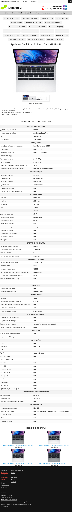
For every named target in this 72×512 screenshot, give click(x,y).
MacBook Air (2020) (16, 22)
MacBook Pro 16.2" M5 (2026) (17, 27)
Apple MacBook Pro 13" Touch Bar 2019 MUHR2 (18, 463)
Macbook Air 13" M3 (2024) (11, 35)
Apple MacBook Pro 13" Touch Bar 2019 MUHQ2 (54, 445)
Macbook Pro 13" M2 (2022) (30, 18)
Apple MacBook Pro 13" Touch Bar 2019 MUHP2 (54, 463)
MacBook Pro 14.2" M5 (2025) (37, 27)
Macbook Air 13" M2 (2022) (11, 18)
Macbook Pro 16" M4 (47, 31)
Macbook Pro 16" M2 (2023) (35, 39)
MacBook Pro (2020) (62, 18)
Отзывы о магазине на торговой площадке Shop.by (16, 504)
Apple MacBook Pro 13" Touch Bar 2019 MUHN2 (18, 445)
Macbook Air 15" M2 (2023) (17, 39)
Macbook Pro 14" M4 (62, 31)
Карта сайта (4, 506)
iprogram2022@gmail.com (10, 1)
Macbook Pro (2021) (47, 18)
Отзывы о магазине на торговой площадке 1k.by (15, 502)
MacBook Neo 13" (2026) (56, 27)
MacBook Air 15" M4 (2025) (11, 31)
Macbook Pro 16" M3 (46, 35)
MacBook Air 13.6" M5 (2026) (53, 22)
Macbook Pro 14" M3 (62, 35)
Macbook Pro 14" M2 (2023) (54, 39)
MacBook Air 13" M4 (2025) (30, 31)
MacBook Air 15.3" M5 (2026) (33, 22)
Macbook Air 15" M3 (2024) (30, 35)
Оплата (25, 1)
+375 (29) (54, 6)
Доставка (34, 1)
